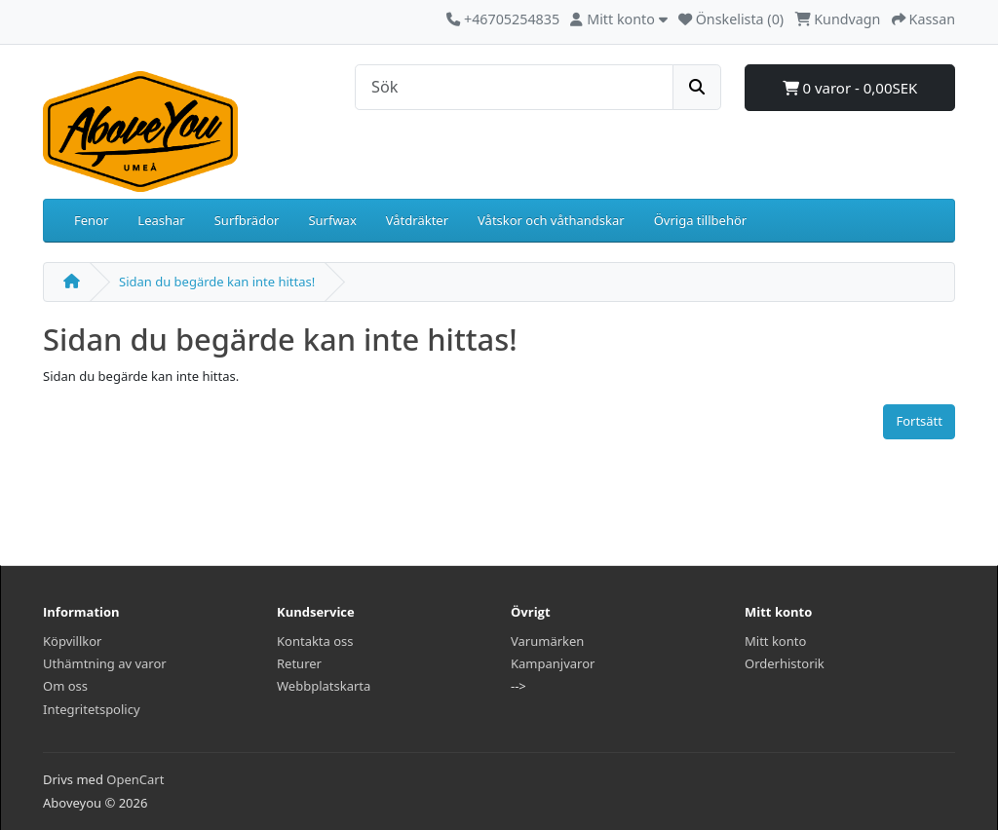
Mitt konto (775, 641)
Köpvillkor (72, 641)
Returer (299, 663)
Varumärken (547, 641)
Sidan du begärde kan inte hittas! (217, 281)
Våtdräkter (417, 220)
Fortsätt (919, 421)
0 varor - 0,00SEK (850, 87)
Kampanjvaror (553, 663)
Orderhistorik (785, 663)
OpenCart (135, 779)
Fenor (91, 220)
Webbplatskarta (323, 686)
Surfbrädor (247, 220)
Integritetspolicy (91, 709)
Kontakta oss (315, 641)
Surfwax (332, 220)
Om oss (65, 686)
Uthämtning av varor (105, 663)
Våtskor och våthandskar (551, 220)
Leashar (160, 220)
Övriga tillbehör (701, 220)
